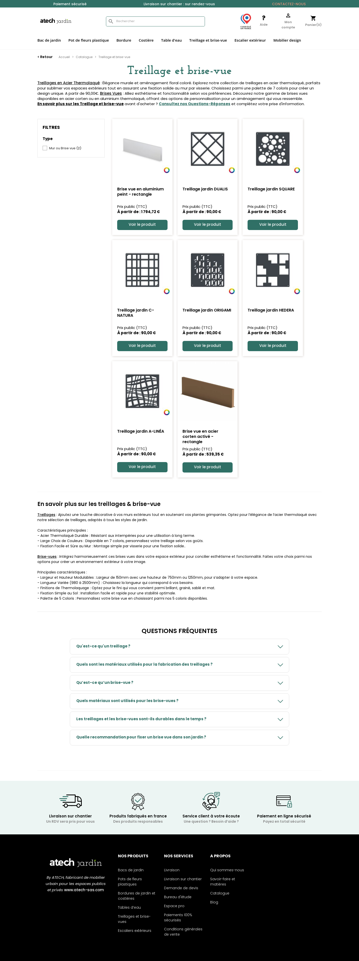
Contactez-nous (289, 4)
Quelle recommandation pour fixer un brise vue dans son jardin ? (141, 737)
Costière (146, 40)
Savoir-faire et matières (222, 882)
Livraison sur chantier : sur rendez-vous (179, 4)
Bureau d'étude (177, 897)
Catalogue (219, 893)
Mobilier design (287, 40)
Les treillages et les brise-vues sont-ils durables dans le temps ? (141, 719)
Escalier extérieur (250, 40)
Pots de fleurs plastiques (130, 882)
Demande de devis (181, 888)
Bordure (123, 40)
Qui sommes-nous (227, 870)
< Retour (45, 57)
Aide (264, 24)
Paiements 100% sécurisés (178, 917)
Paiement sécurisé (70, 4)
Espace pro (174, 906)
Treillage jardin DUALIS (205, 189)
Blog (214, 902)
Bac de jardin (49, 40)
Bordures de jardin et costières (136, 896)
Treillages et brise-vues (134, 919)
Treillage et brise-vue (208, 40)
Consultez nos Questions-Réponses (194, 104)
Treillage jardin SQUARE (271, 189)
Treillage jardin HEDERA (271, 311)
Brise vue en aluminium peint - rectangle (140, 192)
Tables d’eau (129, 908)
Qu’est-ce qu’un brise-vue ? (104, 683)
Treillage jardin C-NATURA (135, 313)
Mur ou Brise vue (65, 148)
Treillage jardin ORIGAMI (206, 311)
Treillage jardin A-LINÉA (140, 432)
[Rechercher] (155, 21)
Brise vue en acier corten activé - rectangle (200, 437)
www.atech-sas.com (84, 890)
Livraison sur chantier (183, 879)
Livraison (172, 870)
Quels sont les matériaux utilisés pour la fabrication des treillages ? (144, 665)
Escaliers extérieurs (134, 931)
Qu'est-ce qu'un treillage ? (103, 646)
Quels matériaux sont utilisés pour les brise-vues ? (127, 701)
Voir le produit (142, 225)
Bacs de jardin (131, 870)
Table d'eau (171, 40)
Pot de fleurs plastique (88, 40)
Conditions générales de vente (183, 932)
